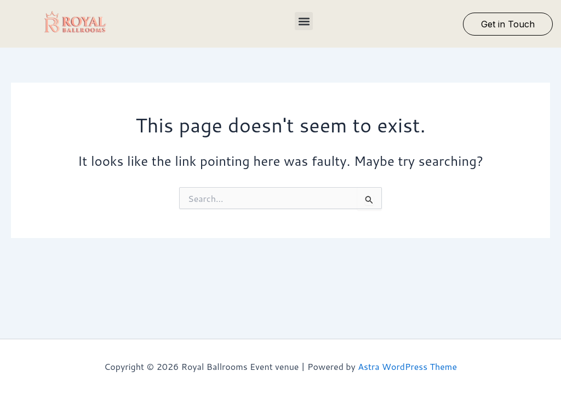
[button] (304, 21)
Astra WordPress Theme (407, 366)
